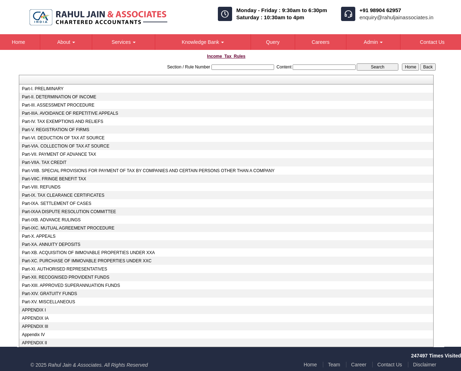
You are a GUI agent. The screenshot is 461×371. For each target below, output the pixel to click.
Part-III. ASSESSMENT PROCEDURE (58, 105)
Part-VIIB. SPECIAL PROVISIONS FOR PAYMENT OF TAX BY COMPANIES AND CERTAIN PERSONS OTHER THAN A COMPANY (148, 170)
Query (272, 42)
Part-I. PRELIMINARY (42, 88)
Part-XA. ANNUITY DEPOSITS (51, 244)
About (66, 42)
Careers (321, 42)
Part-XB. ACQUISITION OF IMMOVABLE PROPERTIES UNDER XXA (88, 252)
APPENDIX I (34, 310)
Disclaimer (424, 364)
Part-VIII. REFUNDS (41, 187)
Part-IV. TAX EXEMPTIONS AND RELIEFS (62, 121)
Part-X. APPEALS (39, 236)
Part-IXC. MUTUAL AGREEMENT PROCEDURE (68, 228)
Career (358, 364)
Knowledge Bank (203, 42)
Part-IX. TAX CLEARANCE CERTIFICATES (63, 195)
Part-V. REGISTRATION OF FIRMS (55, 129)
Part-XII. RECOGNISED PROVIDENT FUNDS (65, 277)
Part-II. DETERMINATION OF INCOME (59, 96)
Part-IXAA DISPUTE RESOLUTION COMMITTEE (69, 211)
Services (123, 42)
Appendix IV (33, 334)
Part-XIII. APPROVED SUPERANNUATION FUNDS (71, 285)
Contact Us (389, 364)
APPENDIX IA (35, 318)
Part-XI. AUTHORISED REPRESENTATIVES (64, 269)
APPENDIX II (34, 342)
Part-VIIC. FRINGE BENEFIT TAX (54, 178)
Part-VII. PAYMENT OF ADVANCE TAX (59, 154)
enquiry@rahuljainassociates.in (397, 17)
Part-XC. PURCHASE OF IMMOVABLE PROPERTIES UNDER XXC (86, 260)
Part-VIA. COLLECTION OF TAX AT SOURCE (65, 146)
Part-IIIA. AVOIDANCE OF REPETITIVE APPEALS (70, 113)
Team (334, 364)
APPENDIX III (35, 326)
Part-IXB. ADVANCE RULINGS (51, 219)
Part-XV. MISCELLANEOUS (48, 301)
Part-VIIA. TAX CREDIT (44, 162)
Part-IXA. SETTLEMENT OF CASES (56, 203)
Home (310, 364)
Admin (373, 42)
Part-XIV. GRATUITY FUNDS (49, 293)
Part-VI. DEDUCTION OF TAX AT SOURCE (63, 137)
